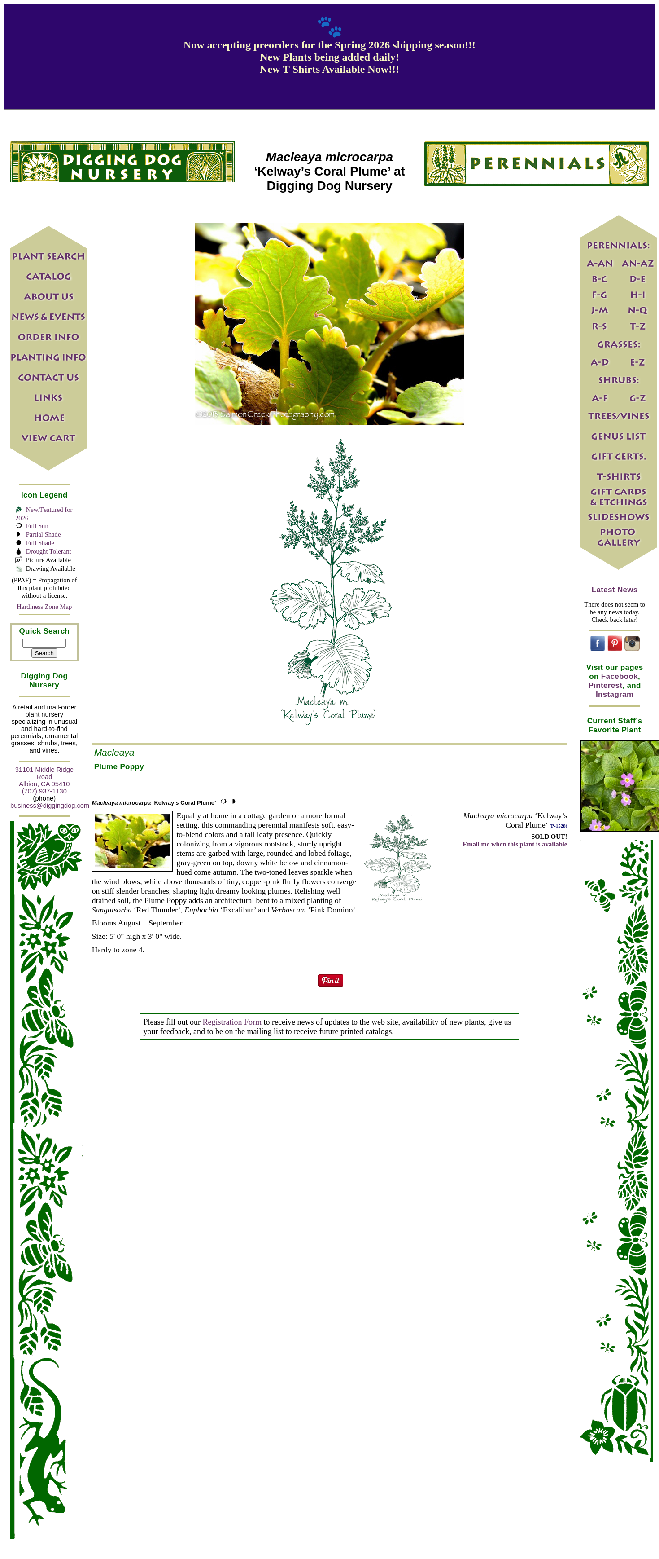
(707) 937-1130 (44, 791)
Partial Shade (43, 534)
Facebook (619, 676)
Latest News (615, 590)
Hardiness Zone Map (44, 606)
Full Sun (37, 525)
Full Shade (40, 542)
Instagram (614, 694)
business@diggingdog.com (49, 805)
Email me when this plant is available (515, 844)
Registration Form (232, 1021)
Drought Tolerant (48, 551)
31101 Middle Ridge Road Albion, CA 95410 (44, 777)
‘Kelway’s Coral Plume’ (154, 802)
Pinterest (606, 685)
